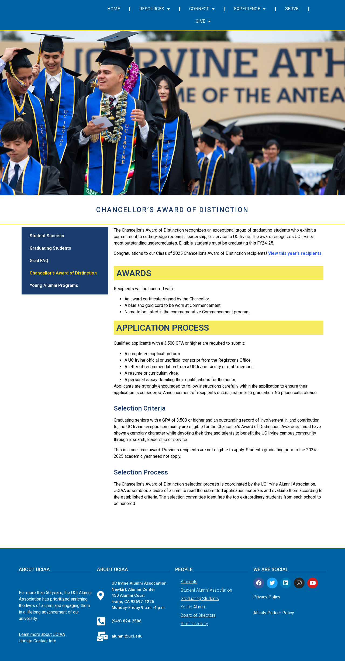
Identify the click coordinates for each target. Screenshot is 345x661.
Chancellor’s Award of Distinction (63, 273)
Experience (249, 9)
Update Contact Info (37, 641)
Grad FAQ (39, 260)
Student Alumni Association (206, 590)
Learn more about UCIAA (42, 634)
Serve (292, 8)
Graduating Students (50, 248)
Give (203, 21)
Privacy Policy (266, 596)
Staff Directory (194, 623)
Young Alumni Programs (54, 285)
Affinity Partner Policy (273, 612)
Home (113, 8)
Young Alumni (193, 606)
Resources (154, 9)
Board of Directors (198, 615)
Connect (202, 9)
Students (189, 581)
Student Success (47, 235)
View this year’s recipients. (295, 253)
